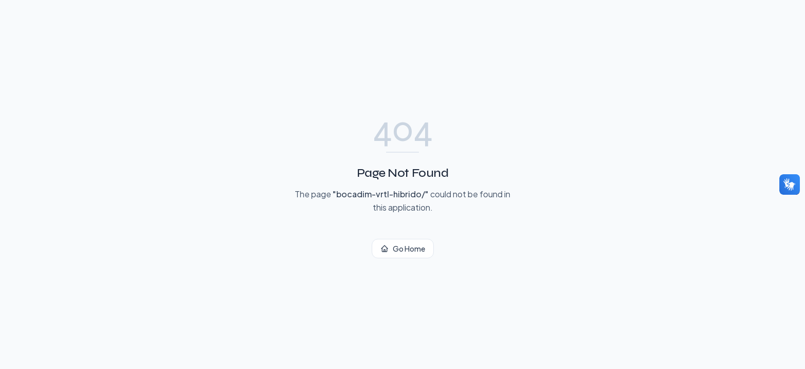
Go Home (402, 248)
